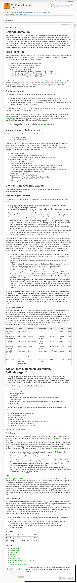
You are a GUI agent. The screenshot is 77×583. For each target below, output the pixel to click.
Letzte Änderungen (51, 7)
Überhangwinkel (15, 71)
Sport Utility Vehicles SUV (14, 479)
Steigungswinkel (15, 67)
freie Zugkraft (22, 143)
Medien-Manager (62, 7)
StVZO (21, 57)
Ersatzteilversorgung (25, 295)
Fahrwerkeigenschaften (19, 139)
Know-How (57, 295)
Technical (54, 448)
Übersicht (70, 7)
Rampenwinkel (14, 69)
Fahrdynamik (14, 234)
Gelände (62, 81)
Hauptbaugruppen (26, 126)
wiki (37, 12)
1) (55, 238)
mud (21, 538)
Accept (70, 578)
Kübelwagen (16, 274)
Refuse (62, 578)
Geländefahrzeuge (45, 12)
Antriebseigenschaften (19, 138)
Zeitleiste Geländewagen (13, 191)
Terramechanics (15, 562)
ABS (11, 415)
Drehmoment (15, 145)
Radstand (32, 179)
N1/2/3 (36, 55)
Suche (72, 4)
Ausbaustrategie (15, 548)
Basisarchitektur (15, 550)
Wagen (47, 81)
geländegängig (10, 118)
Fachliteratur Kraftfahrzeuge (18, 564)
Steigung (61, 98)
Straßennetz (67, 209)
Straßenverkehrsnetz (63, 293)
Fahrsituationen (55, 438)
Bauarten (38, 126)
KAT (28, 108)
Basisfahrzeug (14, 552)
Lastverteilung (42, 124)
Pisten (43, 114)
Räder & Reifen (49, 234)
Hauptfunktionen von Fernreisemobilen (22, 560)
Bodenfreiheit (14, 73)
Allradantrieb (15, 161)
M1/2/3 (43, 55)
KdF (63, 283)
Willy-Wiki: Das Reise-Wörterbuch (26, 12)
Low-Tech (55, 219)
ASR (14, 415)
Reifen (55, 167)
